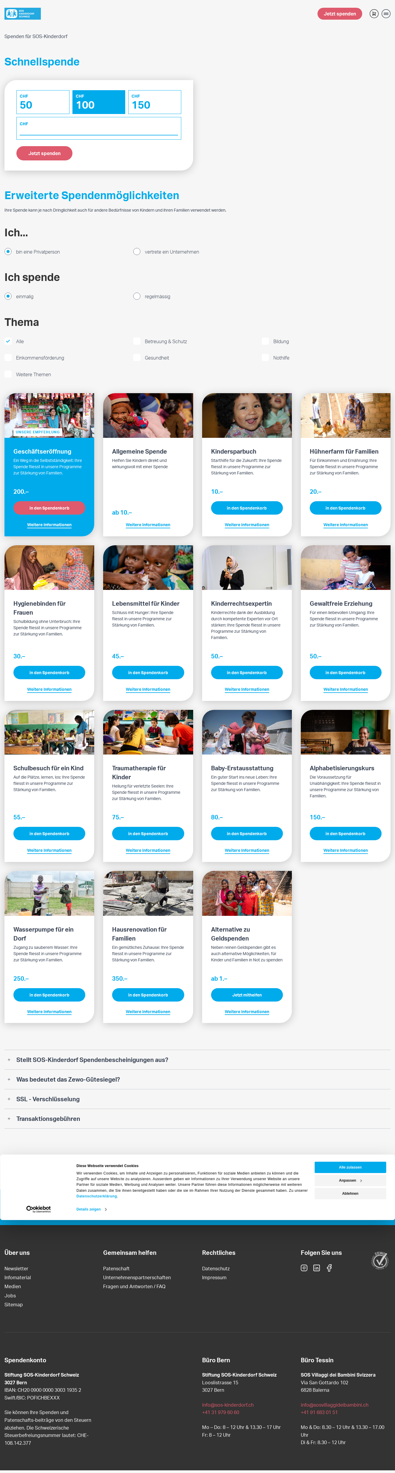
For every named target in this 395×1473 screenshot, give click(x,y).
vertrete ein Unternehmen (172, 254)
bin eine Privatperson (38, 254)
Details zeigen (89, 1462)
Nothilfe (281, 360)
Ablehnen (350, 1446)
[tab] (197, 1062)
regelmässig (157, 299)
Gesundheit (157, 360)
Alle (20, 344)
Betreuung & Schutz (166, 344)
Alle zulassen (350, 1420)
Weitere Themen (33, 377)
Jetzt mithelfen (247, 997)
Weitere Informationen (49, 527)
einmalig (24, 299)
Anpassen (350, 1433)
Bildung (281, 344)
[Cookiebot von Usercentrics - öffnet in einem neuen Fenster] (39, 1462)
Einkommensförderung (40, 360)
